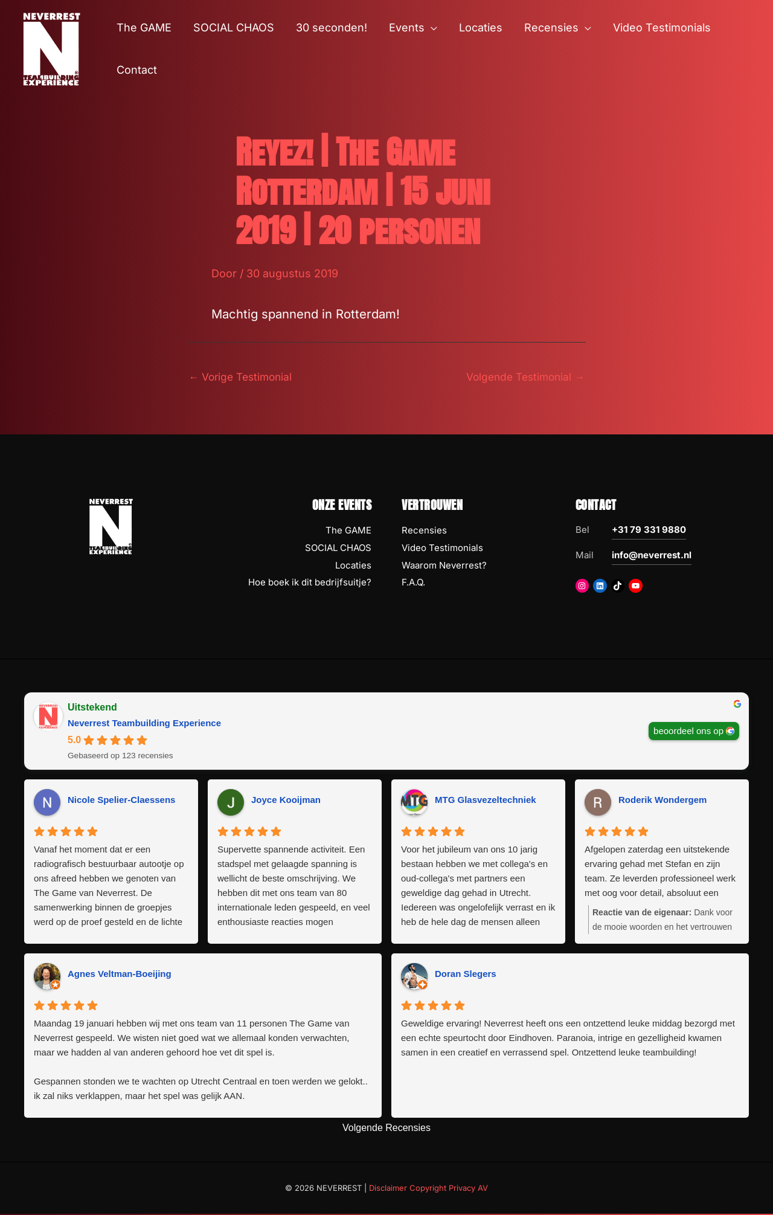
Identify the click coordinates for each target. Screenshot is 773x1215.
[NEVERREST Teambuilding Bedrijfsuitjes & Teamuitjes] (51, 48)
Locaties (353, 566)
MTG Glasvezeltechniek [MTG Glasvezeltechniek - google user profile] (485, 801)
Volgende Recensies (386, 1129)
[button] (431, 28)
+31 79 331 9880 (649, 531)
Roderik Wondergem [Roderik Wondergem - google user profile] (662, 801)
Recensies (424, 531)
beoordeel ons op (688, 731)
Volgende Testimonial (522, 376)
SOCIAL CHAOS (338, 549)
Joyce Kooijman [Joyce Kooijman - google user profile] (286, 801)
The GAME (348, 531)
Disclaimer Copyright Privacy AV (428, 1188)
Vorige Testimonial (243, 376)
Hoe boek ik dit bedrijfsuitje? (309, 583)
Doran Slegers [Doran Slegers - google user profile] (465, 975)
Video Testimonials (442, 549)
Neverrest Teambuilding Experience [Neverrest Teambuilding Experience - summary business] (144, 724)
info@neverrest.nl (651, 556)
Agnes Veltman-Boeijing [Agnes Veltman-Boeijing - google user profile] (120, 975)
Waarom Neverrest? (444, 566)
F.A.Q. (413, 583)
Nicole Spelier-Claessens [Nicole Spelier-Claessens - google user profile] (121, 801)
